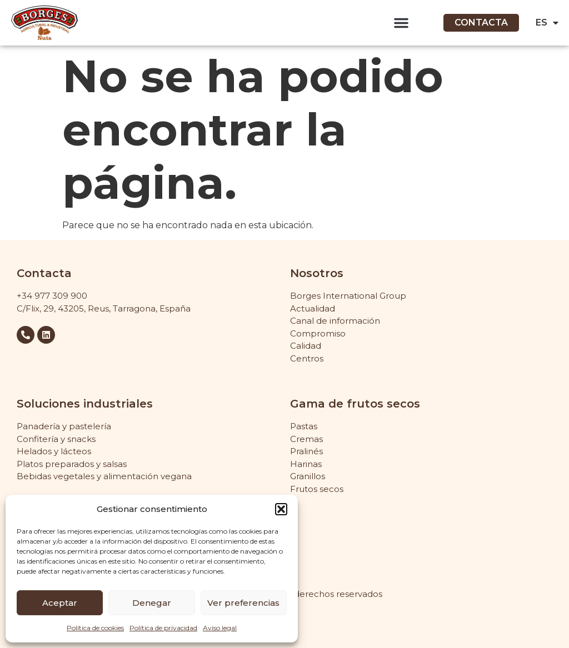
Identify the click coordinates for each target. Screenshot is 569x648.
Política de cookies (95, 628)
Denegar (151, 602)
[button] (281, 509)
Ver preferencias (243, 602)
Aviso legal (220, 628)
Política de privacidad (163, 628)
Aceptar (59, 602)
